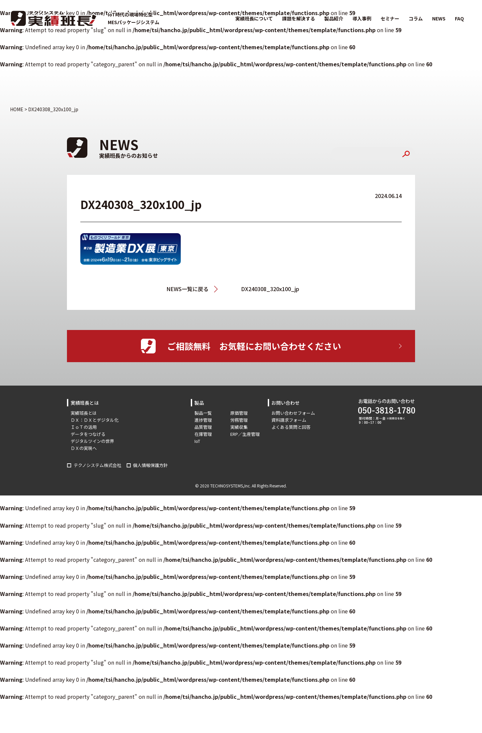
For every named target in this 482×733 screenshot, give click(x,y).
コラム (416, 18)
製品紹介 (333, 18)
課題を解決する (298, 18)
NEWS (439, 18)
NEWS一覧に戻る (187, 289)
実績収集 (239, 427)
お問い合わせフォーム (293, 413)
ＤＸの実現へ (84, 448)
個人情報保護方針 (150, 465)
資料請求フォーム (288, 420)
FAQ (459, 18)
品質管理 (203, 427)
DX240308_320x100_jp (270, 289)
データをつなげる (88, 434)
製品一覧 (203, 413)
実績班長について (254, 18)
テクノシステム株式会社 (97, 465)
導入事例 (361, 18)
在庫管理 (203, 434)
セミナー (390, 18)
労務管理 (239, 420)
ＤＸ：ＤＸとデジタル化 (94, 420)
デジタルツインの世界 (92, 441)
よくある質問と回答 (291, 427)
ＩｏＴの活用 (84, 427)
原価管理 (239, 413)
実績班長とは (84, 413)
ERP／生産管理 (245, 434)
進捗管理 (203, 420)
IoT (197, 441)
